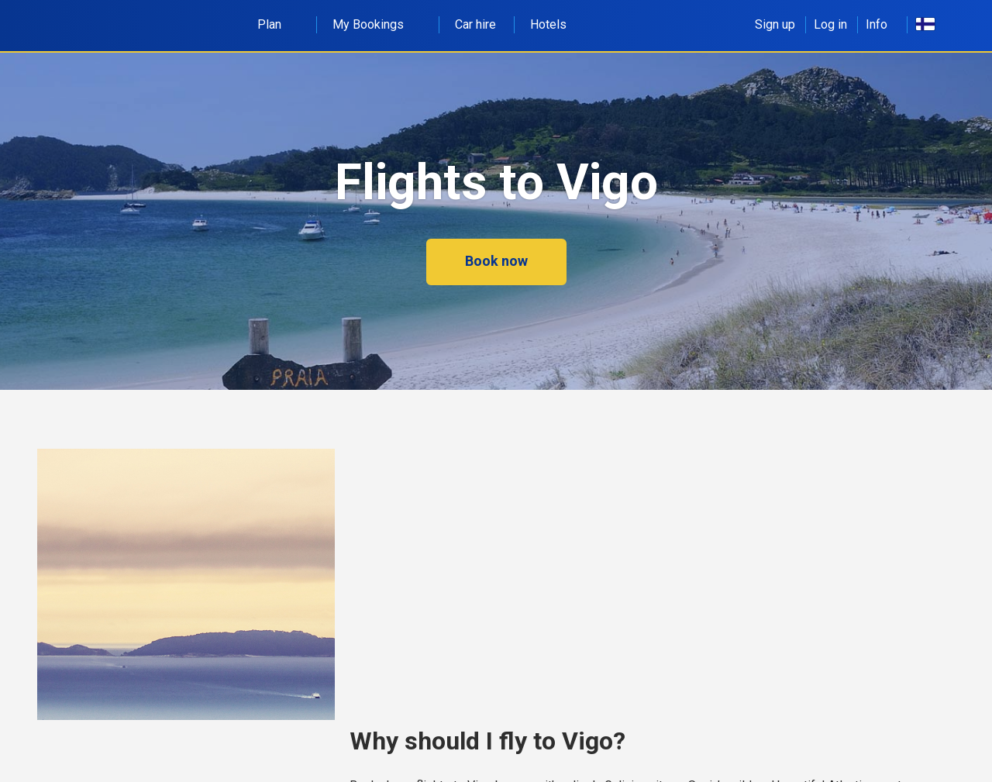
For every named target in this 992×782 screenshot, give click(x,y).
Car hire (475, 24)
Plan (277, 24)
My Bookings (376, 24)
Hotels (548, 24)
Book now (496, 261)
